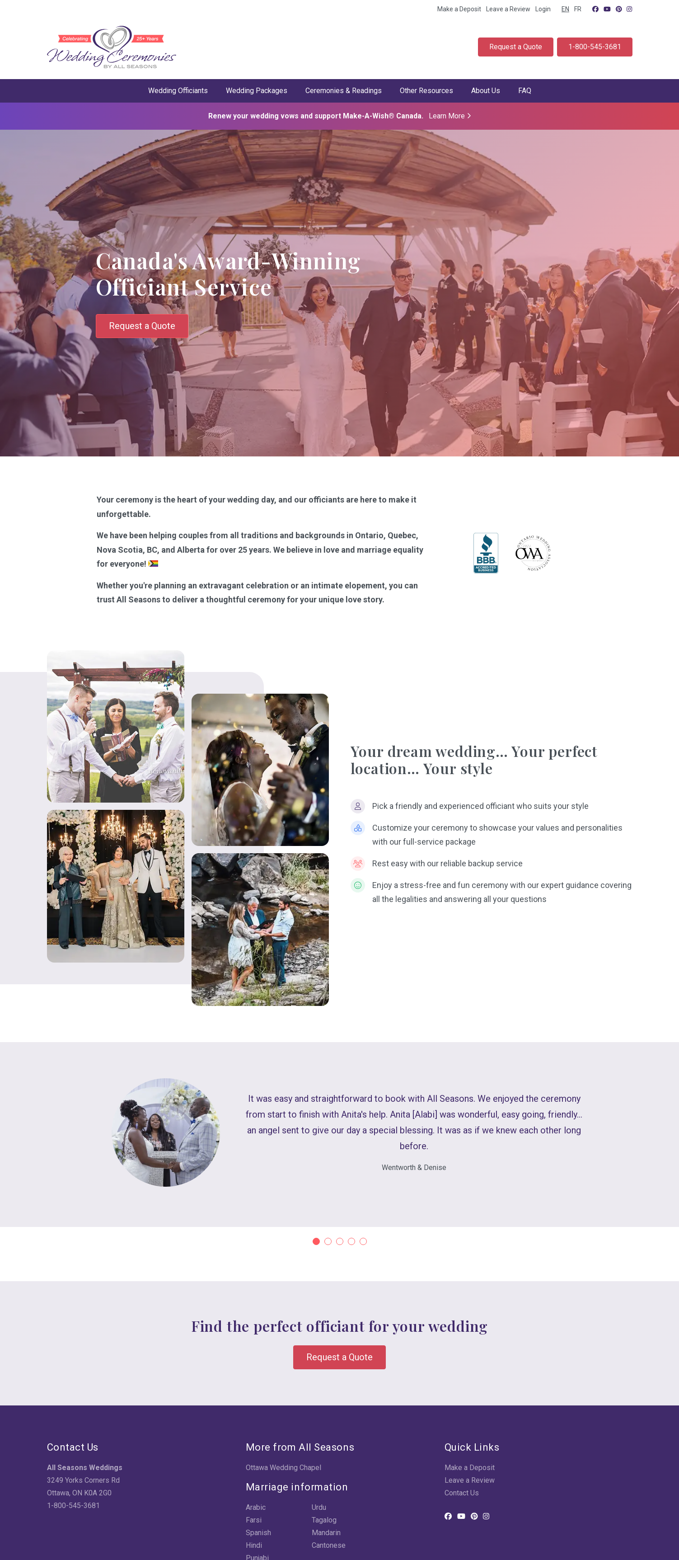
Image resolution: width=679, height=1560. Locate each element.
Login (543, 9)
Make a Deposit (459, 9)
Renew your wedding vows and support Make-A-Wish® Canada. (339, 116)
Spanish (258, 1532)
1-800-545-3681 (594, 46)
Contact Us (462, 1493)
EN (565, 9)
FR (577, 9)
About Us (485, 90)
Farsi (254, 1520)
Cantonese (329, 1545)
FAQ (524, 90)
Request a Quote (515, 46)
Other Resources (426, 90)
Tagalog (324, 1520)
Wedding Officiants (178, 90)
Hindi (254, 1545)
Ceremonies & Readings (343, 90)
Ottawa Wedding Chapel (283, 1467)
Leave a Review (508, 9)
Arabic (256, 1507)
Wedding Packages (256, 90)
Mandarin (326, 1532)
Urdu (319, 1507)
